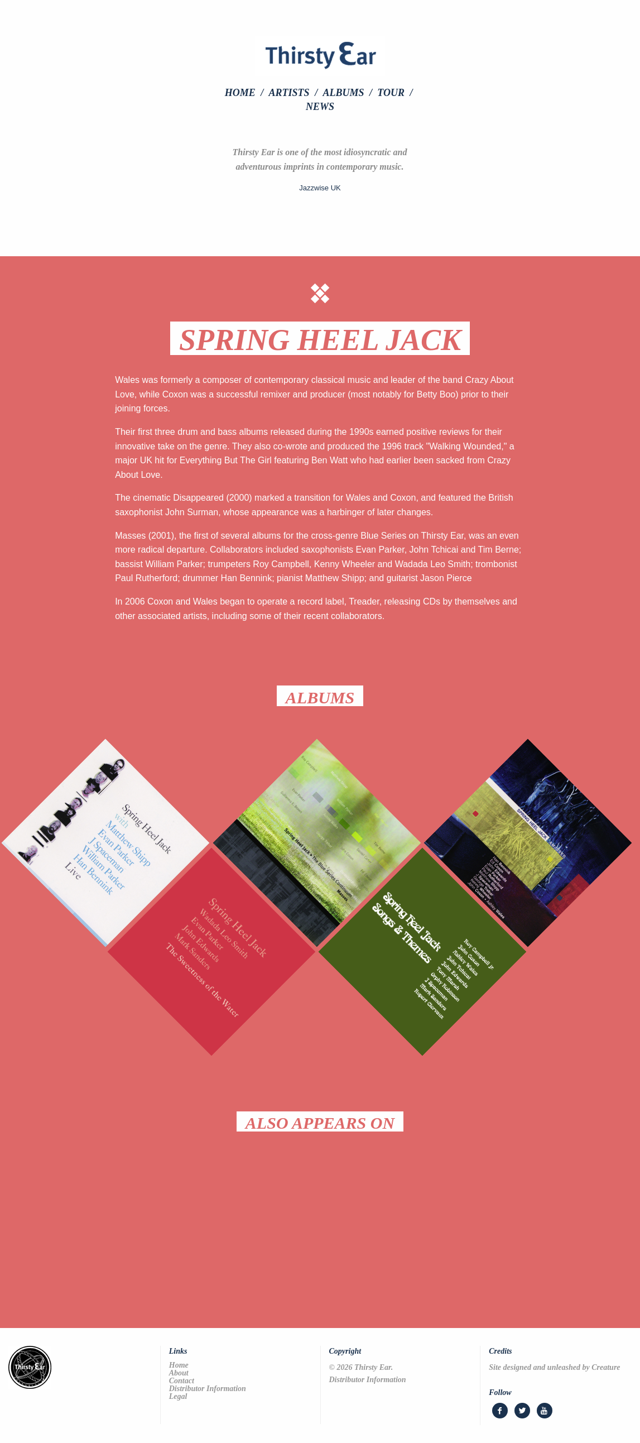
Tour (391, 93)
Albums (343, 93)
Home (240, 93)
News (320, 107)
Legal (178, 1397)
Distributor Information (207, 1389)
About (179, 1373)
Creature (605, 1367)
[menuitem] (245, 93)
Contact (181, 1381)
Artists (289, 93)
